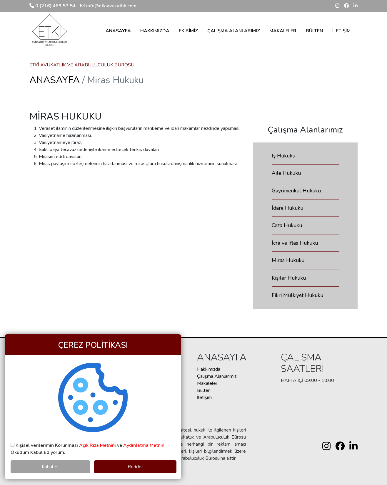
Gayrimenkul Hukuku (296, 190)
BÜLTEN (314, 31)
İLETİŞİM (341, 31)
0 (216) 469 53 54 (52, 6)
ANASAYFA (118, 31)
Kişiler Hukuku (289, 277)
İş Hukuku (283, 155)
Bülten (204, 390)
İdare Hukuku (287, 208)
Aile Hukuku (286, 173)
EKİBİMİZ (188, 31)
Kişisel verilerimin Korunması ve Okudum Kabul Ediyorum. (87, 449)
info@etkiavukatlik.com (108, 6)
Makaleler (207, 383)
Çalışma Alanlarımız (216, 376)
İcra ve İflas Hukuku (295, 242)
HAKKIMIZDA (154, 31)
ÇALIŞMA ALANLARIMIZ (233, 31)
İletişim (204, 397)
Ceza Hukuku (287, 225)
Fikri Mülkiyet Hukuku (297, 295)
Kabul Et (50, 467)
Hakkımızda (208, 369)
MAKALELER (282, 31)
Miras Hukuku (288, 260)
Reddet (135, 467)
